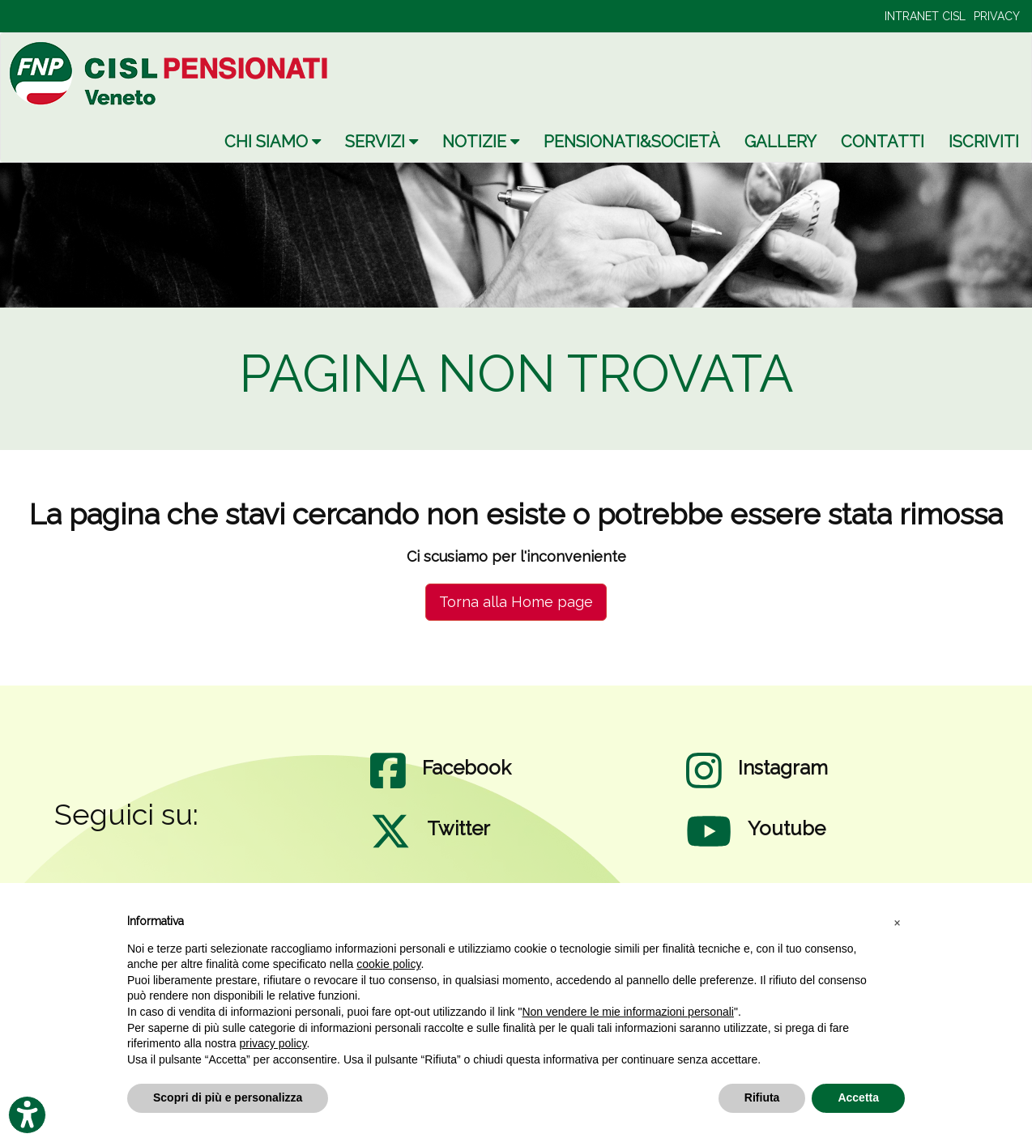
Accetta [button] (858, 1097)
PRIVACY (997, 16)
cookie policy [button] (388, 963)
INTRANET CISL (925, 16)
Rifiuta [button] (762, 1097)
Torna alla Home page (516, 601)
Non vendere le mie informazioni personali (627, 1011)
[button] (897, 922)
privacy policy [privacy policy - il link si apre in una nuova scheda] (273, 1043)
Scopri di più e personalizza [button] (227, 1097)
